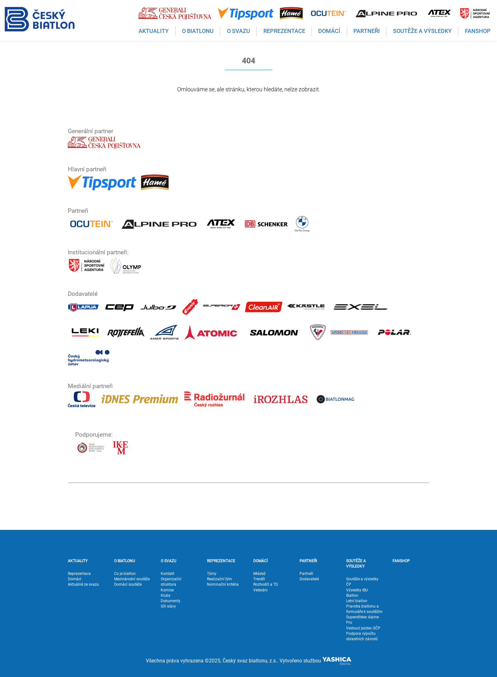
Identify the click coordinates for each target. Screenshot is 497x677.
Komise (167, 590)
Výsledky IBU (357, 590)
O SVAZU (168, 561)
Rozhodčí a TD (265, 584)
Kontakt (167, 573)
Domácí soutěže (128, 584)
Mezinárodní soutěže (132, 579)
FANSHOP (401, 561)
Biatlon (352, 595)
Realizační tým (219, 579)
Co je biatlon (125, 573)
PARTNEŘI (308, 561)
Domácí (74, 579)
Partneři (306, 573)
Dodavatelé (309, 579)
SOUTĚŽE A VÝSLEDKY (356, 564)
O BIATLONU (124, 561)
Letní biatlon (356, 601)
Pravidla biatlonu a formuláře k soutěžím (364, 609)
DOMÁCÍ (260, 561)
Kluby (166, 595)
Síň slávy (168, 606)
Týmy (211, 573)
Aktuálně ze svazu (83, 584)
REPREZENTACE (221, 561)
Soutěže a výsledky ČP (362, 582)
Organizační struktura (171, 582)
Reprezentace (79, 573)
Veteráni (260, 590)
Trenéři (259, 579)
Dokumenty (170, 601)
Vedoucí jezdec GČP (363, 628)
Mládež (259, 573)
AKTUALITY (77, 561)
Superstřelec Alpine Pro (362, 620)
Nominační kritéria (223, 584)
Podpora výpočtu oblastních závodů (362, 636)
